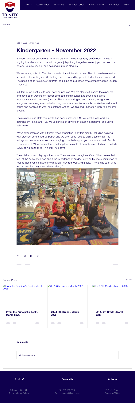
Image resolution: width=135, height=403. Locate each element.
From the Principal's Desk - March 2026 (22, 313)
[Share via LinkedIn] (31, 255)
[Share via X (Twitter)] (24, 255)
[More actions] (116, 43)
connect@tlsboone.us (70, 393)
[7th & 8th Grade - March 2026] (67, 296)
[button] (128, 24)
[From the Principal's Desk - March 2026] (23, 296)
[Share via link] (38, 255)
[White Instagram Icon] (19, 379)
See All (129, 279)
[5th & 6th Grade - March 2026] (112, 296)
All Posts (6, 24)
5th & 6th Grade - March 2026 (110, 313)
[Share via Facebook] (18, 255)
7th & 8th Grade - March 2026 (65, 313)
